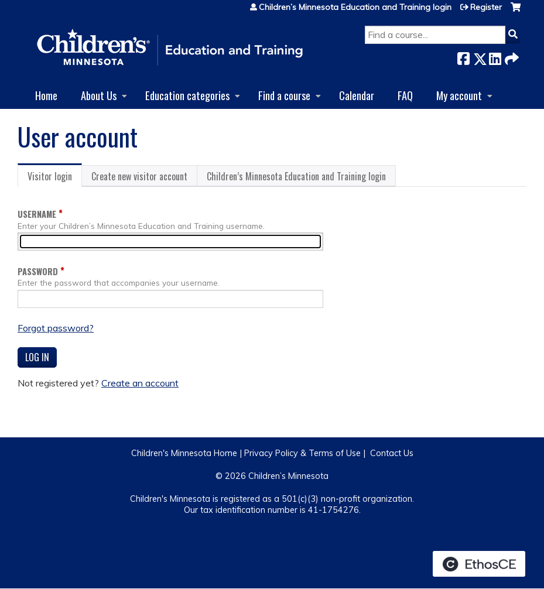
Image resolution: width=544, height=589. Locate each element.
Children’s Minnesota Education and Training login (355, 7)
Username (37, 214)
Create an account (140, 383)
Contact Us (391, 453)
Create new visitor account (139, 176)
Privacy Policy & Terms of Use (302, 453)
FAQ (405, 95)
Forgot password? (56, 328)
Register (486, 7)
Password (38, 271)
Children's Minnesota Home (184, 453)
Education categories (187, 95)
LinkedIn (495, 56)
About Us (99, 95)
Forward (510, 56)
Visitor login (55, 178)
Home (46, 95)
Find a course (284, 95)
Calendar (356, 95)
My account (459, 95)
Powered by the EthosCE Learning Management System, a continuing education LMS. (479, 564)
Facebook (463, 56)
